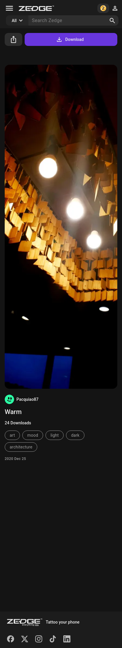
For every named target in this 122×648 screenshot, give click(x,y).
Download (70, 39)
